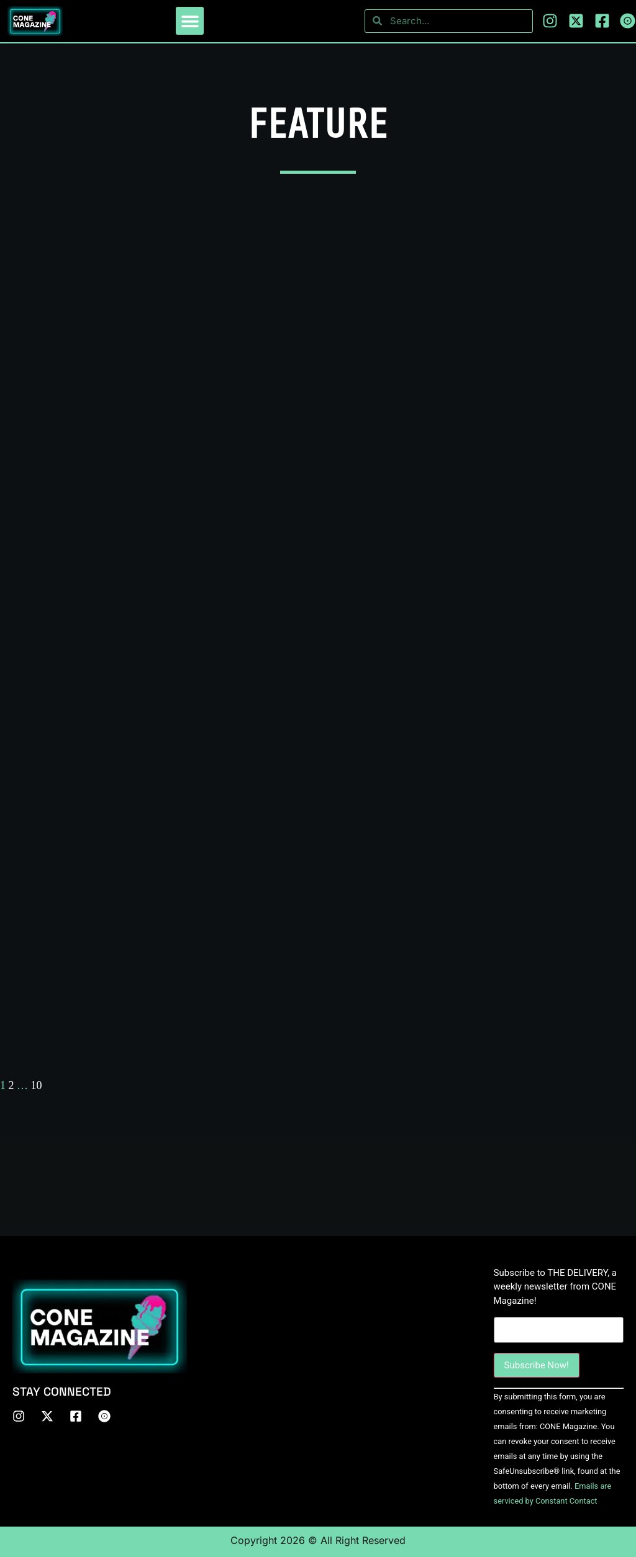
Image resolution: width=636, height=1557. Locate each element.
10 (36, 1085)
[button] (190, 21)
